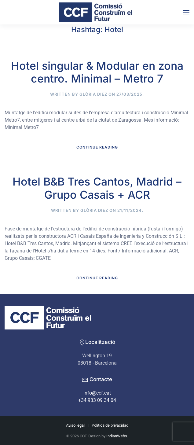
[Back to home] (97, 12)
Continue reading (97, 147)
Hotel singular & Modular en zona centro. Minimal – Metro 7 (97, 72)
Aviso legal (75, 425)
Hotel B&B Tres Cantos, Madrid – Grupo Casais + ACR (97, 188)
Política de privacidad (110, 425)
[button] (186, 12)
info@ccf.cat (97, 393)
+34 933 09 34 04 (97, 400)
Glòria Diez (93, 94)
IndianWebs (116, 436)
